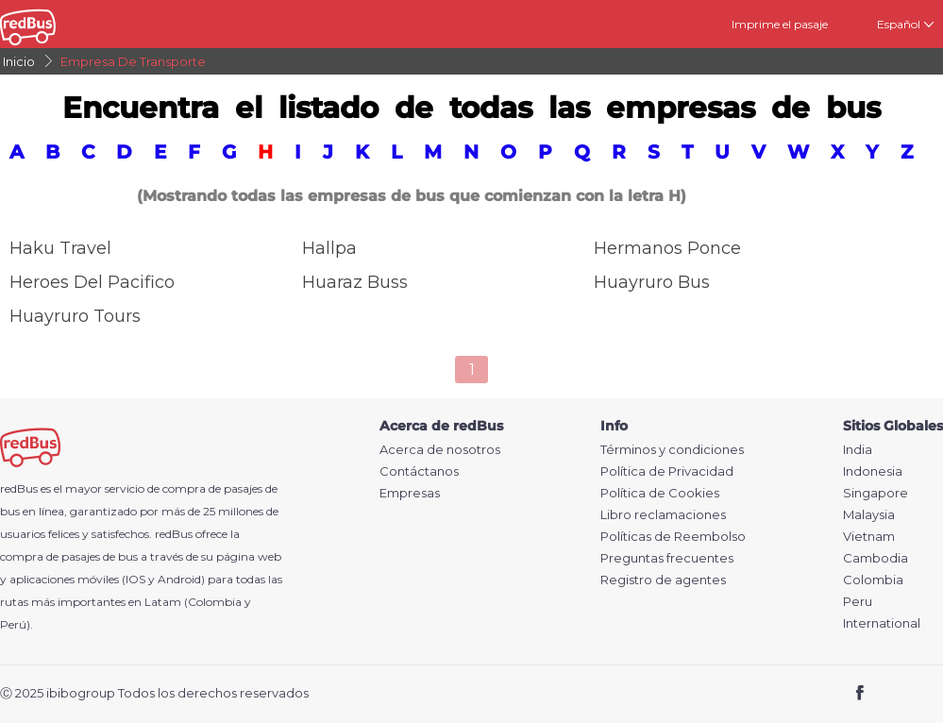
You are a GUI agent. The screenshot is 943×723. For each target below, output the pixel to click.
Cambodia (875, 558)
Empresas (409, 493)
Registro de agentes (663, 580)
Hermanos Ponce (667, 248)
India (857, 450)
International (881, 623)
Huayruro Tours (75, 316)
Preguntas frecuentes (666, 558)
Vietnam (869, 536)
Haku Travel (60, 248)
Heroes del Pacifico (92, 282)
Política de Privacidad (666, 471)
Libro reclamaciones (663, 515)
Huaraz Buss (355, 282)
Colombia (873, 580)
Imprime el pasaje (780, 24)
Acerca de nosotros (439, 450)
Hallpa (329, 248)
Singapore (875, 493)
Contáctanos (419, 471)
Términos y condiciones (672, 450)
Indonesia (872, 471)
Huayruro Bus (652, 282)
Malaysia (869, 515)
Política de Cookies (659, 493)
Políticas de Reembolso (673, 536)
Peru (857, 602)
